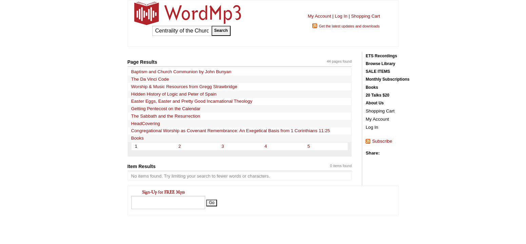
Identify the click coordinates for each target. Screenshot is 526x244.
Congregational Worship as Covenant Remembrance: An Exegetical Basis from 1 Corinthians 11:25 (230, 130)
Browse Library (380, 63)
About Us (375, 103)
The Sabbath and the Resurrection (165, 116)
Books (137, 138)
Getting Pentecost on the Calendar (166, 108)
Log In (341, 16)
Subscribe (382, 141)
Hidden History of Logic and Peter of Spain (174, 94)
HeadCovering (145, 123)
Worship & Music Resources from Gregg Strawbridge (184, 86)
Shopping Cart (365, 16)
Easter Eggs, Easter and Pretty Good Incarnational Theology (192, 101)
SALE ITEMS (378, 71)
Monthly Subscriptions (387, 79)
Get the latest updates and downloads (349, 26)
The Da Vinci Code (150, 79)
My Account (319, 16)
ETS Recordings (381, 56)
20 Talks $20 (377, 95)
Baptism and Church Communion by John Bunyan (181, 71)
